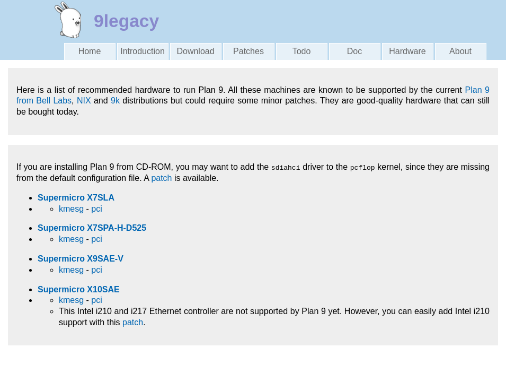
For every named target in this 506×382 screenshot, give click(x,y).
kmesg (71, 208)
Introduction (142, 51)
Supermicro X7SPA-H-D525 (92, 227)
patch (161, 178)
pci (96, 208)
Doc (354, 51)
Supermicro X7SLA (76, 197)
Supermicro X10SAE (79, 289)
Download (195, 51)
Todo (301, 51)
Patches (248, 51)
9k (115, 100)
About (460, 51)
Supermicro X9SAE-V (80, 258)
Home (89, 51)
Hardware (407, 51)
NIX (84, 100)
